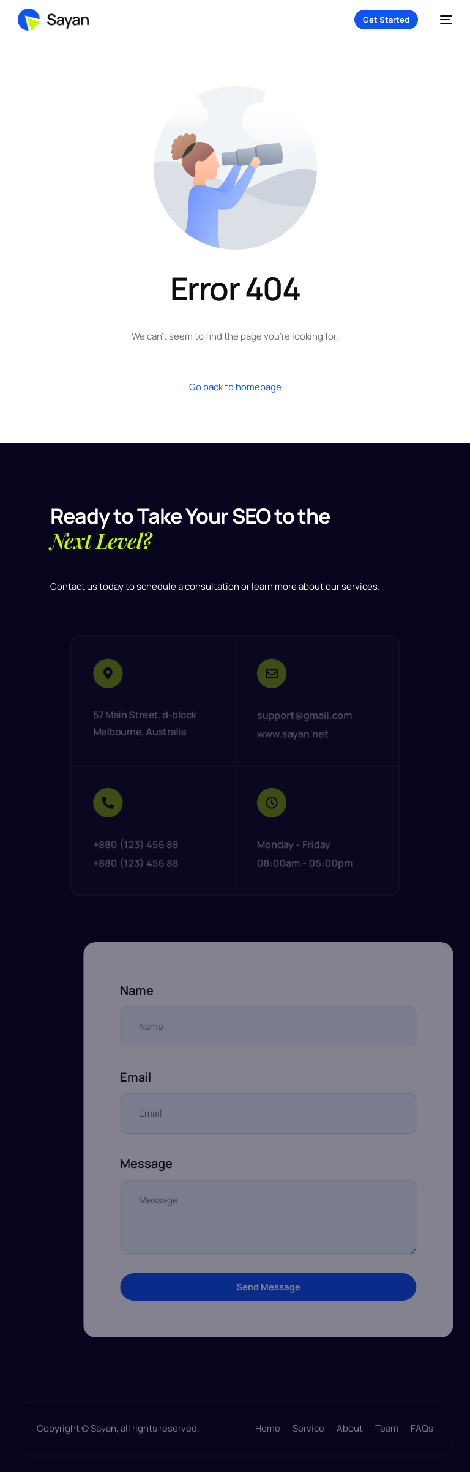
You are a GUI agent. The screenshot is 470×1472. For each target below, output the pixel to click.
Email (162, 1077)
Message (173, 1163)
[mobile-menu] (441, 20)
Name (164, 990)
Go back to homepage (235, 387)
